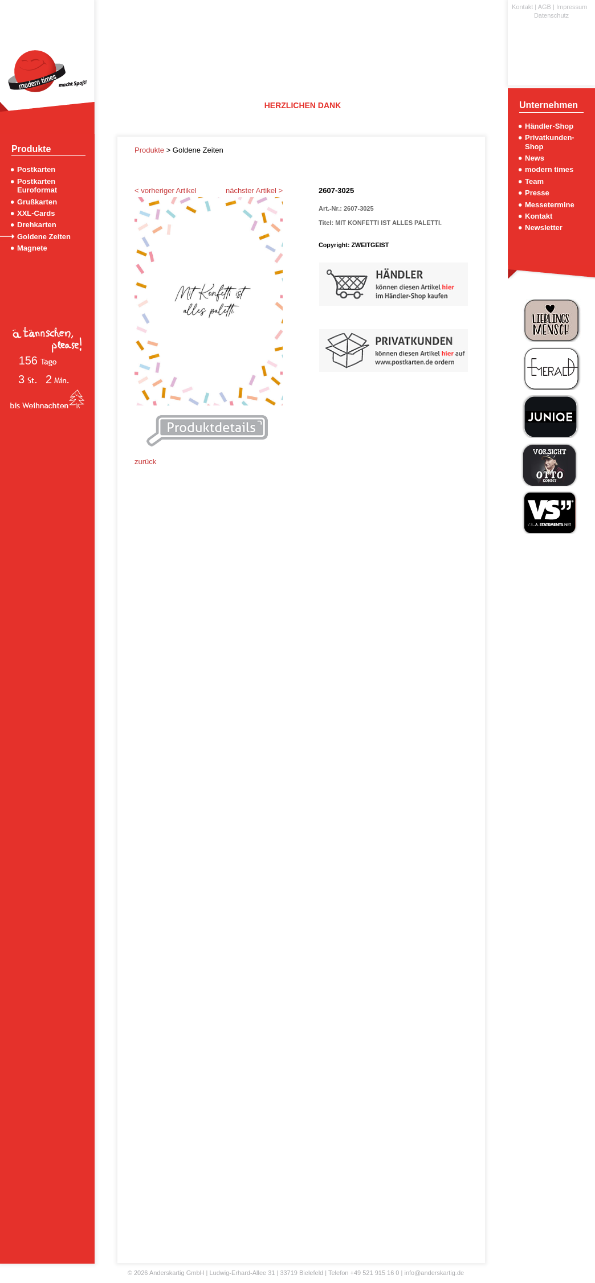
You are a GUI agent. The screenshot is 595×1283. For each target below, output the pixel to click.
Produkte (150, 150)
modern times (549, 169)
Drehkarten (36, 224)
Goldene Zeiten (44, 236)
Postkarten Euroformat (37, 185)
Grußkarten (37, 202)
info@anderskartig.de (434, 1272)
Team (534, 181)
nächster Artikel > (254, 190)
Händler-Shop (549, 126)
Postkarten (36, 169)
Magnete (32, 248)
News (534, 158)
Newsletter (544, 227)
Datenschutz (551, 15)
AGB (544, 6)
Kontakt (522, 6)
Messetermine (549, 204)
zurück (145, 461)
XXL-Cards (36, 213)
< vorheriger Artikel (166, 190)
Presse (537, 192)
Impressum (571, 6)
